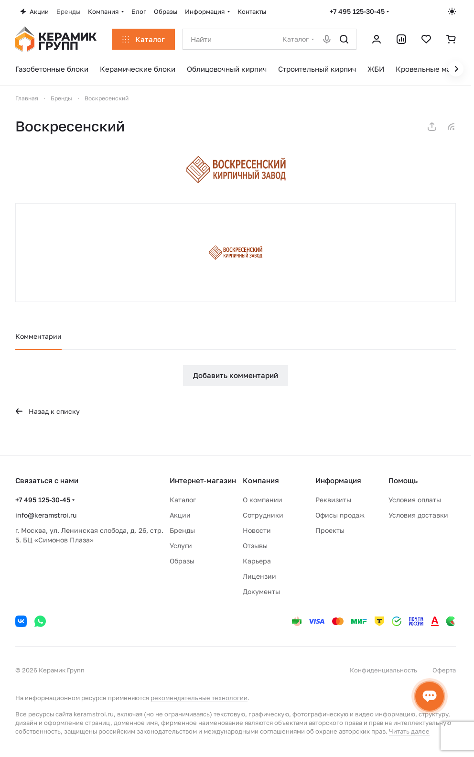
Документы (261, 591)
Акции (180, 515)
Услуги (181, 545)
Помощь (403, 480)
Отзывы (255, 545)
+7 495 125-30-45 (357, 11)
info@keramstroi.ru (45, 515)
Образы (182, 561)
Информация (338, 480)
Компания (261, 480)
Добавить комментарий (235, 375)
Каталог (183, 500)
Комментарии (38, 336)
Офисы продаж (340, 515)
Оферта (444, 670)
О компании (262, 500)
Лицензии (259, 576)
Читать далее (409, 731)
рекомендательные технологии (199, 698)
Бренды (182, 530)
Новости (257, 530)
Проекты (330, 530)
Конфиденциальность (383, 670)
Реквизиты (333, 500)
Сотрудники (263, 515)
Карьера (257, 561)
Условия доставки (418, 515)
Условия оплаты (414, 500)
